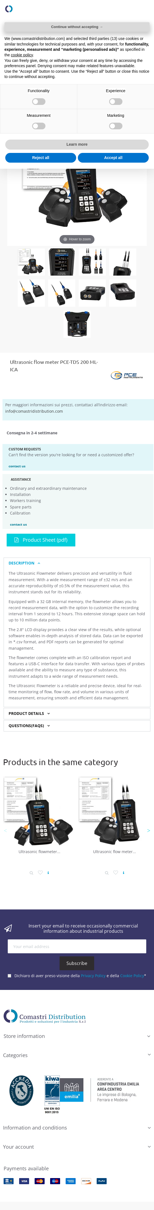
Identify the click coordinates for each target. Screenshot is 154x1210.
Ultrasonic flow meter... (114, 851)
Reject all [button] (40, 157)
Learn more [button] (77, 144)
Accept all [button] (113, 157)
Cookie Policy (132, 975)
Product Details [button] (26, 713)
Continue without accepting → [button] (77, 27)
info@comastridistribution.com (34, 411)
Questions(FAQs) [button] (26, 725)
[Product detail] (31, 873)
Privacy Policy (93, 975)
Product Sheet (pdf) (40, 539)
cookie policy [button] (22, 55)
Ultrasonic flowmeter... (39, 851)
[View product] (48, 873)
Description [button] (21, 563)
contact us (17, 466)
